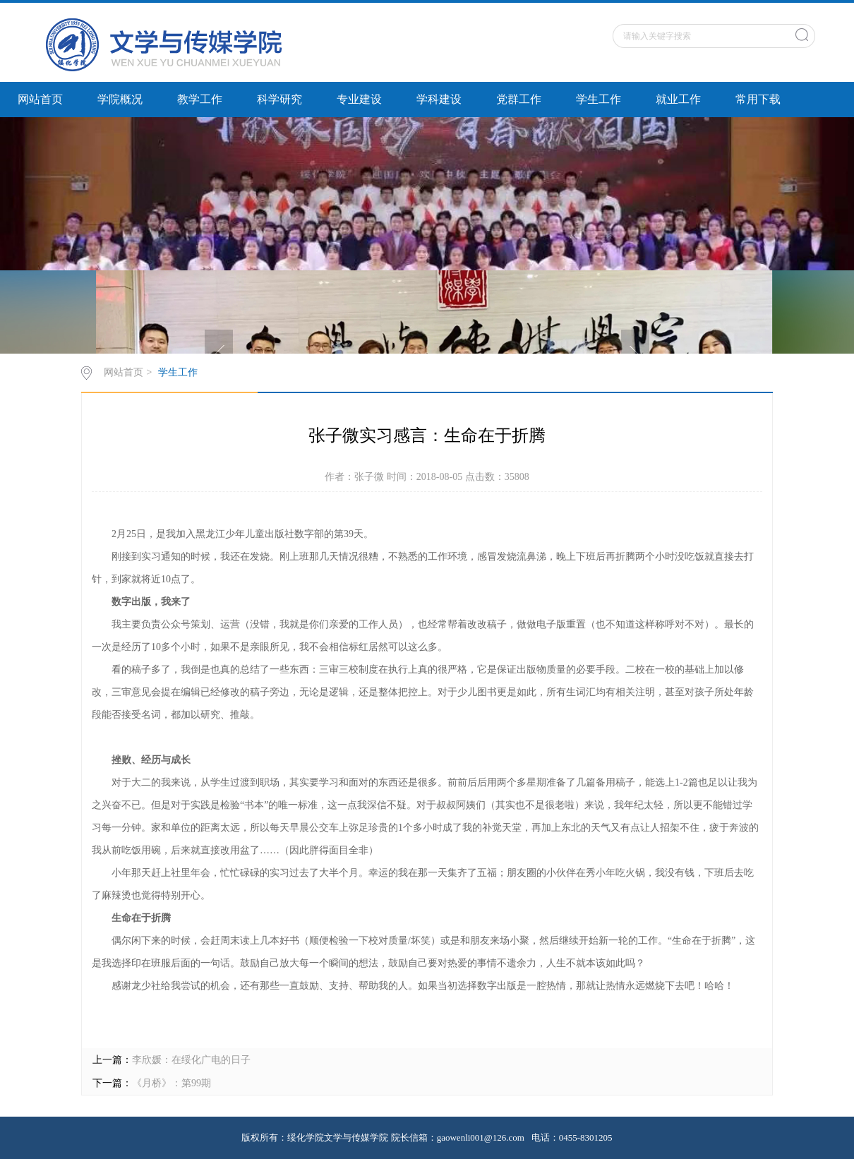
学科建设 (439, 99)
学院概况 (120, 99)
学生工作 (598, 99)
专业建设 (359, 99)
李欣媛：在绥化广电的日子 (191, 1060)
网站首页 (40, 99)
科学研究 (279, 99)
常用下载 (758, 99)
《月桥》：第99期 (171, 1083)
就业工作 (678, 99)
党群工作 (518, 99)
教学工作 (199, 99)
